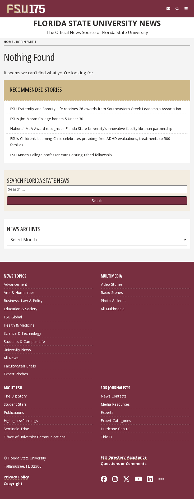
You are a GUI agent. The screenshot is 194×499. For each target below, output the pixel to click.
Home (8, 42)
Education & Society (20, 308)
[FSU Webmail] (168, 8)
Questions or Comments (123, 463)
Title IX (106, 436)
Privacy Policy (16, 476)
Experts (107, 412)
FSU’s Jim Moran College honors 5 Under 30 (46, 118)
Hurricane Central (115, 428)
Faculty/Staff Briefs (20, 366)
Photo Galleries (113, 300)
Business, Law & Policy (23, 300)
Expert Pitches (16, 373)
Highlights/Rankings (21, 420)
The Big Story (15, 396)
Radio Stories (112, 292)
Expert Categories (116, 420)
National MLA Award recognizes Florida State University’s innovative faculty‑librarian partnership (92, 128)
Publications (14, 412)
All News (11, 357)
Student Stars (15, 404)
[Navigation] (186, 8)
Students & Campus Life (24, 341)
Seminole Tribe (16, 428)
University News (17, 349)
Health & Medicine (19, 325)
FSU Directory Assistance (124, 457)
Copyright (13, 483)
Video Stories (112, 284)
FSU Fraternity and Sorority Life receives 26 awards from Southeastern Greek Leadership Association (95, 108)
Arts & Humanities (19, 292)
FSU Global (13, 316)
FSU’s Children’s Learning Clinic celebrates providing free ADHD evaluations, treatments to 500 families (90, 141)
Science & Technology (22, 333)
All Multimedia (112, 308)
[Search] (177, 8)
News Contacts (114, 396)
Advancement (15, 284)
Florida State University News (97, 23)
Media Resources (115, 404)
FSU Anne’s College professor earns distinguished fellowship (61, 154)
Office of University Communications (35, 436)
